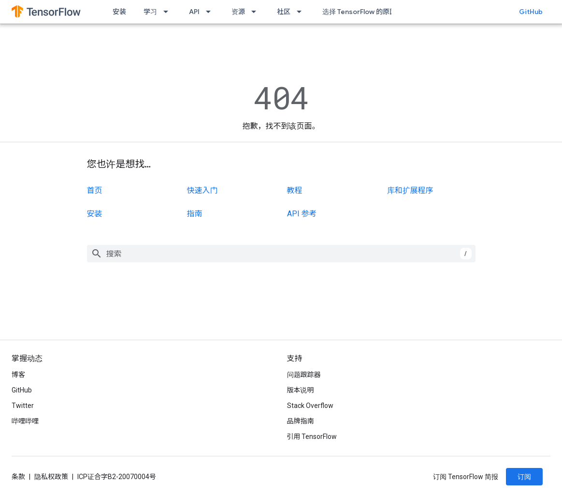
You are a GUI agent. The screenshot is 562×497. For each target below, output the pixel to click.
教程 (295, 190)
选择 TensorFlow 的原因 (359, 11)
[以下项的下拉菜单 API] (211, 11)
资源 (238, 11)
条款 (18, 477)
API (194, 11)
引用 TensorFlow (312, 436)
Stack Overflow (310, 405)
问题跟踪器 (304, 374)
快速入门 (202, 190)
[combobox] (281, 253)
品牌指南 (300, 421)
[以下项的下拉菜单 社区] (302, 11)
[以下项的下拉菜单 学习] (168, 11)
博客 (18, 374)
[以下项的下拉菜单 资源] (256, 11)
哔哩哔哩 (25, 421)
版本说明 (300, 390)
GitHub (531, 11)
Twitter (23, 405)
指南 (194, 213)
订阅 (524, 476)
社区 (283, 11)
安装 (119, 11)
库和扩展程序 (410, 190)
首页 (94, 190)
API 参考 (302, 213)
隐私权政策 (51, 477)
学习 (150, 11)
